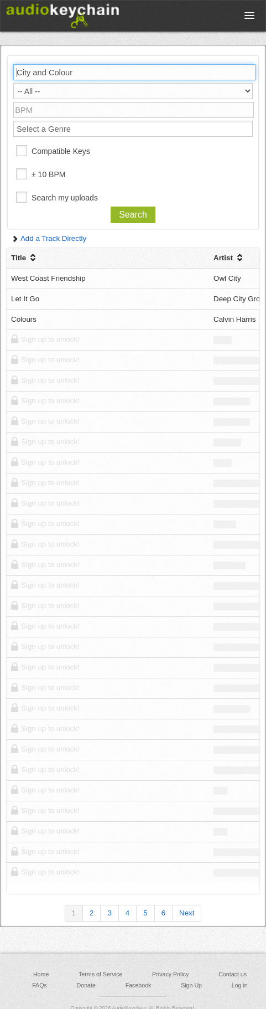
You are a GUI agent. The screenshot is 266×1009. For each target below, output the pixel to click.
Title (24, 258)
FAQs (39, 985)
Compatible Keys (61, 151)
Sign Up (191, 985)
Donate (86, 985)
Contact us (232, 974)
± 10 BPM (48, 174)
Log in (240, 985)
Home (41, 974)
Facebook (139, 985)
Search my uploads (65, 197)
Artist (229, 258)
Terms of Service (100, 974)
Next (186, 913)
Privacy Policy (170, 974)
